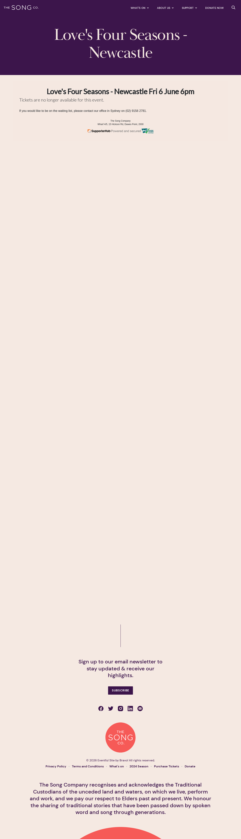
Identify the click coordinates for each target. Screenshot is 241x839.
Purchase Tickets (167, 766)
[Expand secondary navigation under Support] (189, 7)
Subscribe (120, 690)
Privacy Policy (56, 766)
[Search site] (233, 7)
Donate (190, 766)
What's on (117, 766)
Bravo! (124, 760)
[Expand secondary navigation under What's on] (139, 7)
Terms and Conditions (88, 766)
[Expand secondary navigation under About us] (165, 7)
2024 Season (139, 766)
